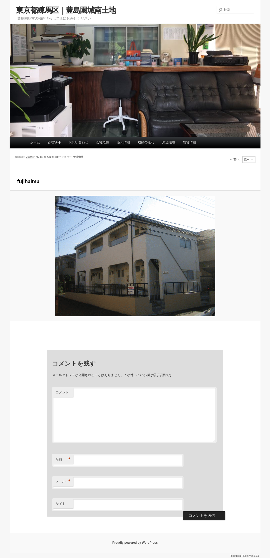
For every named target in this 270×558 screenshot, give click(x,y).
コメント (62, 392)
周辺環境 (168, 142)
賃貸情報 (189, 142)
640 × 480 (53, 157)
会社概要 (102, 142)
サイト (60, 503)
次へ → (249, 159)
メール (63, 481)
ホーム (35, 142)
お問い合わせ (78, 142)
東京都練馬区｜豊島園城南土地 (66, 10)
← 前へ (234, 159)
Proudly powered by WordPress (135, 542)
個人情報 (123, 142)
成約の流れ (146, 142)
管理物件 (54, 142)
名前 (63, 459)
